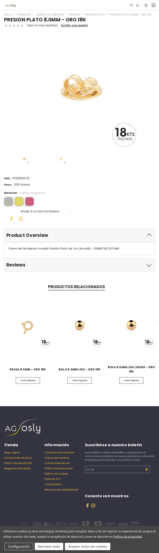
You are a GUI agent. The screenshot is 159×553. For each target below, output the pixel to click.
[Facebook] (10, 217)
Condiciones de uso (57, 463)
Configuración (19, 546)
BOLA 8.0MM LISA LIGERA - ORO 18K (131, 369)
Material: (24, 193)
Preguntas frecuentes (17, 468)
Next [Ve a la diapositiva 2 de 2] (154, 322)
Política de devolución (18, 463)
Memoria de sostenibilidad (61, 489)
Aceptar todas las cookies (87, 546)
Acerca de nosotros (57, 457)
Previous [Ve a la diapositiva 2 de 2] (4, 322)
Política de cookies (56, 473)
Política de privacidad (58, 468)
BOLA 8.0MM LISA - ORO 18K (79, 369)
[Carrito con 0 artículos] (146, 5)
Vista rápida (27, 380)
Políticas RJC (53, 479)
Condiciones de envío (18, 457)
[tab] (79, 235)
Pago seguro (12, 452)
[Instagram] (19, 217)
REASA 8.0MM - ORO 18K (28, 369)
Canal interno (53, 484)
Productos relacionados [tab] (76, 287)
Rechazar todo (49, 546)
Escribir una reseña (74, 25)
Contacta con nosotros (59, 452)
